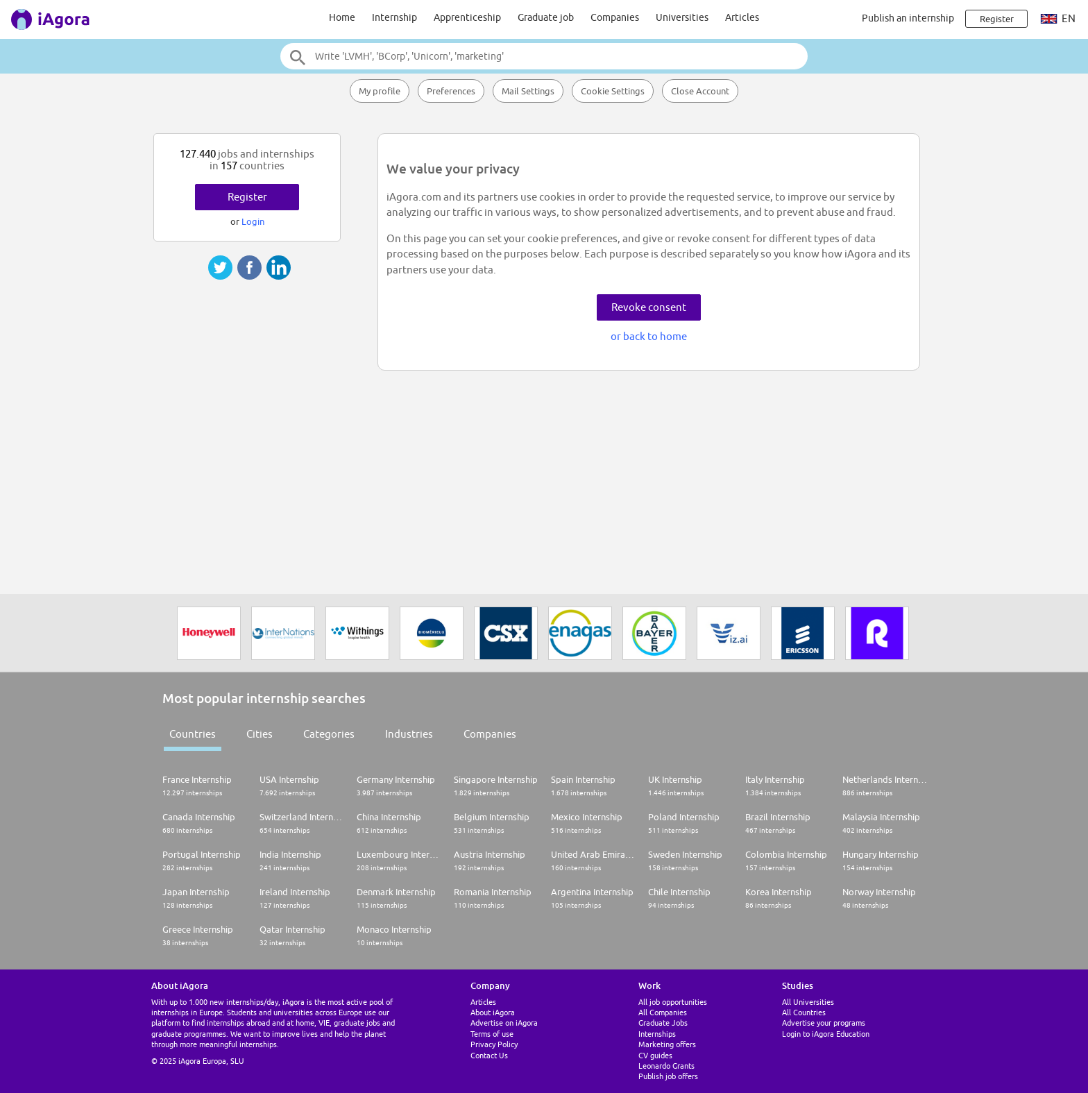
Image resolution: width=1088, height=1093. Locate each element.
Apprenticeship (467, 17)
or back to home (649, 336)
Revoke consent (648, 307)
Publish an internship (908, 18)
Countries (192, 734)
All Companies (662, 1012)
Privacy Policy (494, 1044)
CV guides (655, 1055)
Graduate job (546, 17)
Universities (682, 17)
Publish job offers (668, 1076)
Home (342, 17)
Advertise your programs (823, 1022)
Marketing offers (667, 1044)
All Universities (808, 1001)
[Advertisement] (249, 325)
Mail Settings (528, 90)
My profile (379, 90)
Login (252, 221)
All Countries (804, 1012)
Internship (394, 17)
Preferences (451, 90)
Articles (742, 17)
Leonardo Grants (666, 1065)
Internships (657, 1033)
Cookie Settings (613, 90)
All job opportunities (672, 1001)
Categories (329, 734)
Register (247, 197)
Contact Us (489, 1055)
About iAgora (492, 1012)
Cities (259, 734)
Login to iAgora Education (825, 1033)
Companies (614, 17)
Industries (409, 734)
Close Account (700, 90)
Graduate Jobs (663, 1022)
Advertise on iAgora (504, 1022)
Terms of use (491, 1033)
